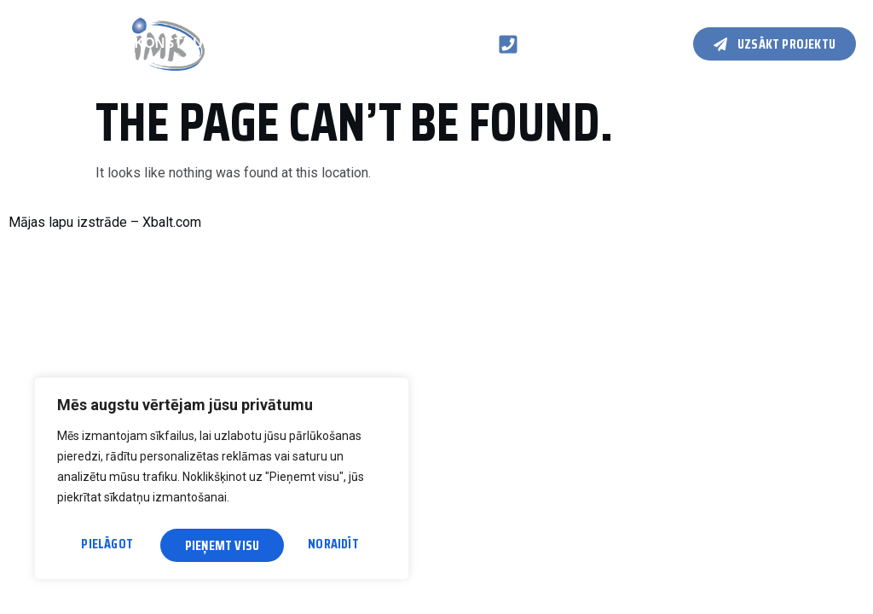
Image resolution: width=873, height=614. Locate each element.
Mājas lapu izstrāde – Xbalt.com (105, 222)
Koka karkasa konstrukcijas (135, 43)
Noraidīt (210, 545)
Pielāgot (106, 545)
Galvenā (43, 26)
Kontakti (52, 61)
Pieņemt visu (326, 545)
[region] (221, 482)
